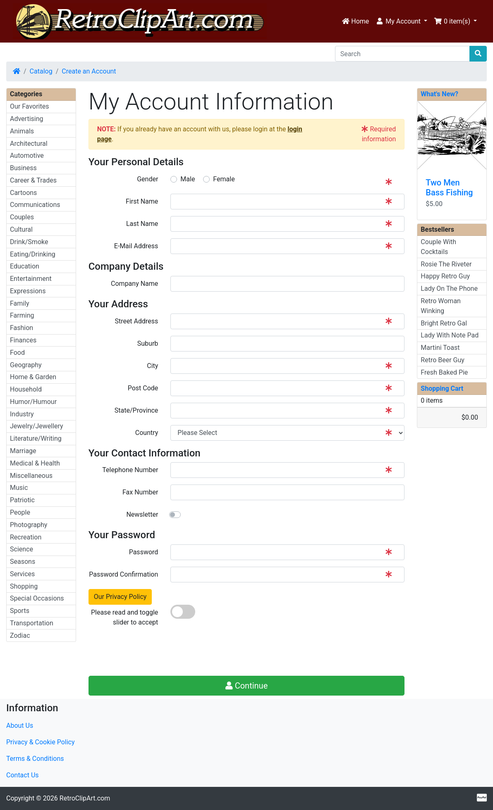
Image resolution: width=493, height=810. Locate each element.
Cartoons (23, 193)
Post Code (143, 388)
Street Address (136, 321)
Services (22, 574)
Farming (22, 315)
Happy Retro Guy (445, 276)
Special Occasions (37, 598)
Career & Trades (33, 180)
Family (19, 303)
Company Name (134, 283)
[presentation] (233, 653)
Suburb (147, 343)
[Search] (402, 54)
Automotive (27, 155)
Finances (23, 340)
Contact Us (22, 775)
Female (224, 179)
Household (26, 389)
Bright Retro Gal (444, 323)
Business (23, 168)
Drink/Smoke (29, 242)
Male (187, 179)
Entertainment (31, 279)
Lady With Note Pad (450, 335)
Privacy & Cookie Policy (40, 742)
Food (17, 352)
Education (24, 266)
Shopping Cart (442, 388)
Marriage (23, 451)
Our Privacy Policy (120, 597)
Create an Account (89, 71)
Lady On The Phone (449, 288)
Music (19, 488)
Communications (35, 205)
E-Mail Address (136, 246)
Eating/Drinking (32, 254)
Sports (19, 611)
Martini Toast (440, 348)
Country (146, 433)
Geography (26, 365)
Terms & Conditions (35, 758)
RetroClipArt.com (85, 798)
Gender (147, 179)
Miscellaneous (31, 476)
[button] (401, 21)
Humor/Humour (33, 402)
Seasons (22, 561)
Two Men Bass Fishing (449, 187)
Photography (28, 525)
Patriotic (22, 500)
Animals (22, 131)
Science (21, 549)
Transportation (31, 623)
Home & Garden (33, 377)
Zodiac (20, 635)
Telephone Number (130, 470)
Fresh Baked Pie (444, 372)
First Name (142, 201)
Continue (246, 686)
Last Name (142, 224)
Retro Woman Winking (441, 306)
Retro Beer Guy (442, 360)
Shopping (24, 586)
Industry (22, 414)
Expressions (27, 291)
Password (143, 552)
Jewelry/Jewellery (36, 426)
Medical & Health (35, 463)
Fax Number (140, 492)
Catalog (41, 71)
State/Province (136, 410)
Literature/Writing (36, 438)
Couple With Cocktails (438, 247)
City (152, 366)
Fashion (21, 328)
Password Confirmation (123, 574)
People (20, 512)
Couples (22, 217)
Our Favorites (29, 106)
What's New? (439, 94)
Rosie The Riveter (446, 264)
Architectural (29, 143)
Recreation (25, 537)
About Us (19, 725)
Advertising (26, 119)
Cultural (21, 229)
